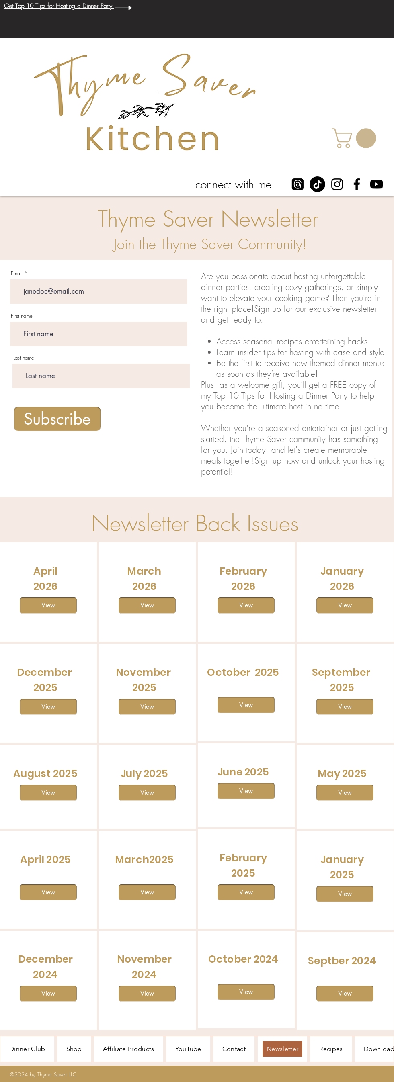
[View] (48, 605)
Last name (23, 357)
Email (17, 273)
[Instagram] (337, 184)
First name (22, 316)
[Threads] (298, 184)
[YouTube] (376, 184)
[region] (48, 592)
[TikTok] (317, 184)
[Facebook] (357, 184)
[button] (356, 138)
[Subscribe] (57, 419)
